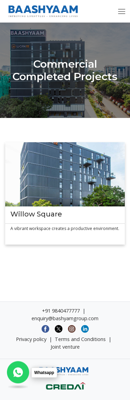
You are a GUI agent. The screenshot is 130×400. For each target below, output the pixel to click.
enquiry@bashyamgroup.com (65, 318)
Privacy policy (31, 339)
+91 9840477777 (61, 310)
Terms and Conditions (80, 339)
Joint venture (65, 346)
